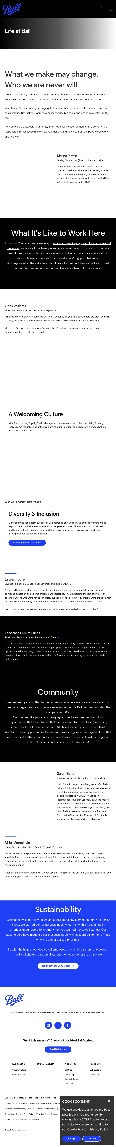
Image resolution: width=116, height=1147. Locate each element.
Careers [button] (95, 1062)
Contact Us (70, 1083)
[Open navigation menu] (110, 9)
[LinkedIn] (58, 1023)
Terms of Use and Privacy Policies (41, 1098)
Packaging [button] (18, 1062)
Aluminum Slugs (19, 1069)
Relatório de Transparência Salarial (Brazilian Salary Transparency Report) (37, 1114)
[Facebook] (67, 1023)
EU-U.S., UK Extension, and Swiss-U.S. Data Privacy (28, 1103)
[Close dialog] (109, 1100)
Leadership (70, 1074)
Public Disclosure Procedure (17, 1120)
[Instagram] (48, 1023)
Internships (95, 1074)
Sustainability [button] (46, 1062)
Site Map (36, 1120)
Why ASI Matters (19, 1074)
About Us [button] (70, 1062)
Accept (71, 1139)
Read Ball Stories (58, 1048)
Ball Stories (70, 1069)
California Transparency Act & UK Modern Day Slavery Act (30, 1109)
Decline (92, 1139)
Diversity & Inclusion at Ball (27, 543)
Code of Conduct (72, 1079)
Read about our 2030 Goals (55, 966)
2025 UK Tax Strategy (14, 1098)
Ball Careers (95, 1069)
